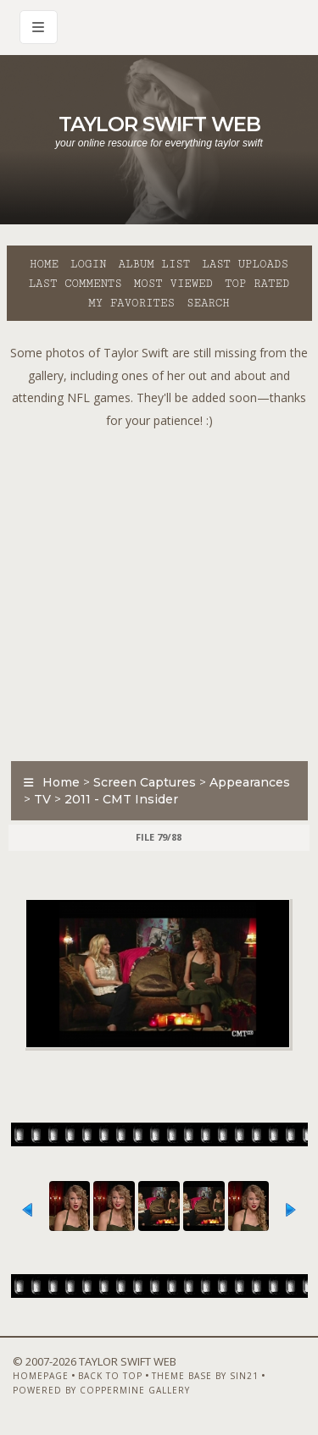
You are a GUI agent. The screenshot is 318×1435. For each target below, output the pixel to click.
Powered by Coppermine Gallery (101, 1390)
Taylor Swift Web (159, 124)
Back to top (110, 1376)
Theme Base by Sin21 (205, 1376)
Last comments (75, 283)
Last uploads (245, 264)
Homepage (41, 1376)
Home (44, 264)
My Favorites (131, 303)
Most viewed (173, 283)
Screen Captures (144, 782)
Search (208, 303)
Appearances (249, 782)
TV (42, 799)
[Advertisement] (159, 590)
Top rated (257, 283)
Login (88, 264)
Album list (154, 264)
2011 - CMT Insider (121, 799)
